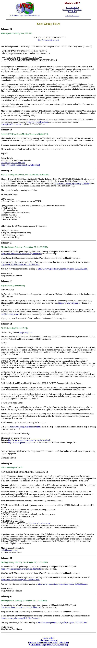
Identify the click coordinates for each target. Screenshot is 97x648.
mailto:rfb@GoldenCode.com (13, 162)
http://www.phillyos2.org (48, 40)
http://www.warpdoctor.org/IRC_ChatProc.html (20, 264)
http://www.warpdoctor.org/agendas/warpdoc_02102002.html (62, 584)
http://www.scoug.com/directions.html (25, 427)
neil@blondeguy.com (9, 314)
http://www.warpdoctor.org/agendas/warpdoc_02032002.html (62, 622)
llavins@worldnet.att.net (11, 124)
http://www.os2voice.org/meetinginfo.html (71, 183)
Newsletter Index (72, 8)
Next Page (77, 10)
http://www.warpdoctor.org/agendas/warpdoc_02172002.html (62, 269)
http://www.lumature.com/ (39, 523)
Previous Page (68, 10)
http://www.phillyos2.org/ (38, 122)
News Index (72, 12)
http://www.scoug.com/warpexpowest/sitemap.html (29, 440)
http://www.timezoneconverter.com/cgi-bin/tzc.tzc (21, 254)
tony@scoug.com (25, 332)
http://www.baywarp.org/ (68, 303)
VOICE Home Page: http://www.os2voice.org (25, 15)
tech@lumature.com (9, 550)
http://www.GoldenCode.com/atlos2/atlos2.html (20, 165)
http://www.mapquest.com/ (19, 442)
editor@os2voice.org (72, 16)
